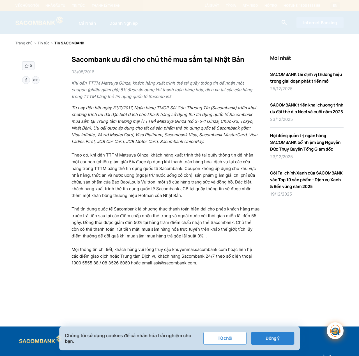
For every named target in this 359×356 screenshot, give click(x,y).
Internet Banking (320, 23)
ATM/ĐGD (250, 5)
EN (335, 5)
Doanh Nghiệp (123, 23)
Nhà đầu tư (55, 5)
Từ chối (225, 338)
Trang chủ (24, 43)
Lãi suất (212, 5)
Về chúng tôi (27, 5)
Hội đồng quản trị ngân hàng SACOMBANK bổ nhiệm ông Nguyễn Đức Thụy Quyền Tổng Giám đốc (305, 142)
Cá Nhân (87, 23)
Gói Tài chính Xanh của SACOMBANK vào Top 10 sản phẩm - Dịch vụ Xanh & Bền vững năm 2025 (306, 179)
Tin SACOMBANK (69, 43)
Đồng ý (272, 338)
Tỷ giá (231, 5)
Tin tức (78, 5)
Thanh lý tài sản (106, 5)
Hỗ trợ (270, 5)
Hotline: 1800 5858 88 (302, 5)
